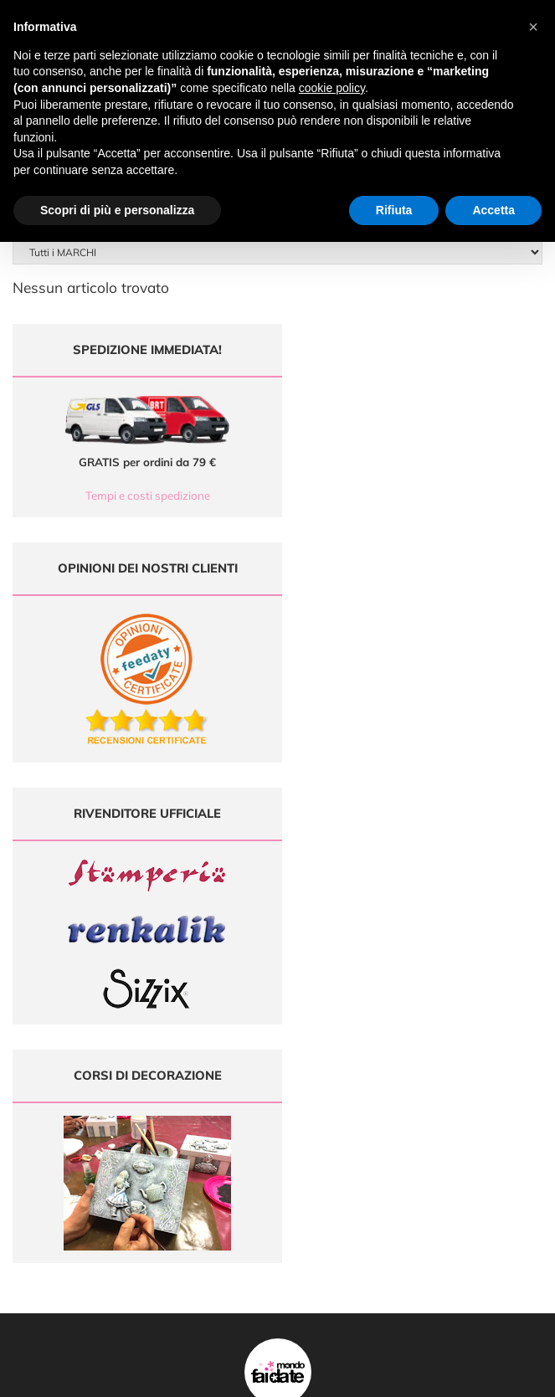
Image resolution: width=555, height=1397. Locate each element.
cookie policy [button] (332, 88)
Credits (508, 1375)
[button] (533, 26)
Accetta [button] (493, 210)
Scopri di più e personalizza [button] (117, 210)
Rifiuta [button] (394, 210)
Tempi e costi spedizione (139, 495)
